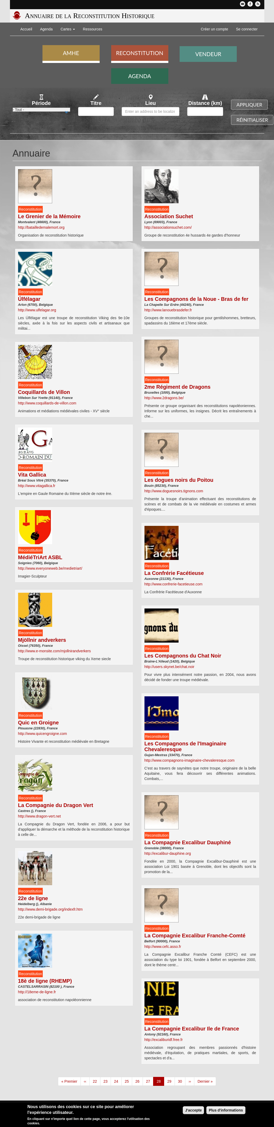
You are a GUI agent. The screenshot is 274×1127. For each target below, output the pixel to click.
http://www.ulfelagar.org (37, 310)
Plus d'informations (226, 1111)
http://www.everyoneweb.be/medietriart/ (50, 568)
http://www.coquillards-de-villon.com (47, 403)
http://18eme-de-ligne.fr (37, 992)
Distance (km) (205, 103)
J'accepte (193, 1111)
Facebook (250, 4)
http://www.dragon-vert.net (39, 816)
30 (182, 1081)
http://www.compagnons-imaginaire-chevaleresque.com (189, 760)
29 (171, 1081)
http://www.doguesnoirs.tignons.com (173, 491)
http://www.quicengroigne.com (42, 733)
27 (150, 1081)
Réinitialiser (252, 120)
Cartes (68, 29)
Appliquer (249, 105)
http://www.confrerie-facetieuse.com (173, 584)
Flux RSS (257, 4)
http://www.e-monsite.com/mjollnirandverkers (54, 651)
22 (96, 1081)
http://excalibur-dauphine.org (167, 853)
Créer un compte (214, 29)
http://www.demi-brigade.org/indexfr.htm (50, 909)
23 (107, 1081)
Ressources (92, 29)
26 (139, 1081)
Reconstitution (139, 53)
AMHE (71, 53)
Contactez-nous (242, 4)
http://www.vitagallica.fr (36, 486)
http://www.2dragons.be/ (164, 398)
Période (41, 103)
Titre (95, 103)
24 (118, 1081)
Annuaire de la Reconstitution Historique (89, 16)
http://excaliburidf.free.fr (163, 1040)
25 (128, 1081)
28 (160, 1082)
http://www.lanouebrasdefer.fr (168, 310)
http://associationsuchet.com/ (168, 227)
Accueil (26, 29)
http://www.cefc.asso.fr (162, 946)
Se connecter (247, 29)
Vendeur (208, 54)
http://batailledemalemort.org (41, 227)
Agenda (46, 29)
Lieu (150, 103)
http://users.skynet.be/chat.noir (169, 667)
